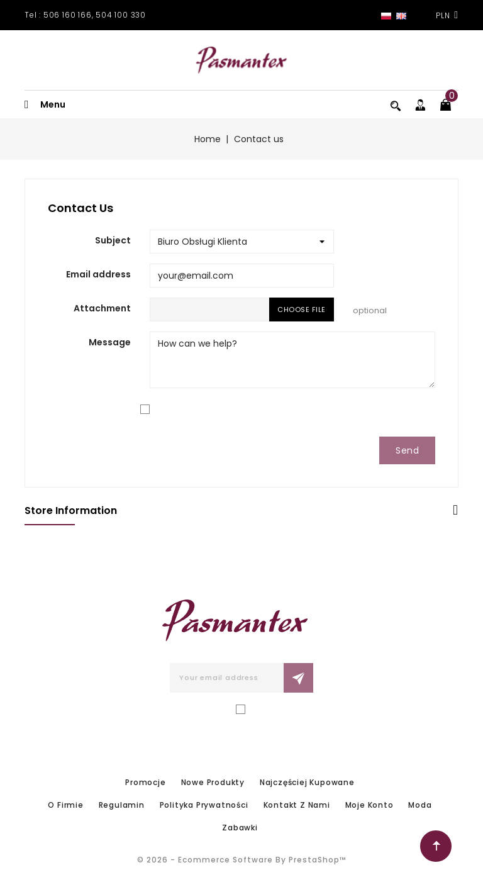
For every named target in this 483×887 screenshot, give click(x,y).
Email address (98, 274)
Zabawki (240, 827)
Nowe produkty (213, 782)
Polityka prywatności (204, 805)
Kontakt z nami (297, 805)
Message (110, 342)
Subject (113, 240)
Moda (419, 805)
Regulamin (122, 805)
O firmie (65, 805)
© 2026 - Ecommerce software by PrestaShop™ (242, 859)
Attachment (102, 308)
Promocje (145, 782)
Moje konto (369, 805)
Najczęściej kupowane (307, 782)
